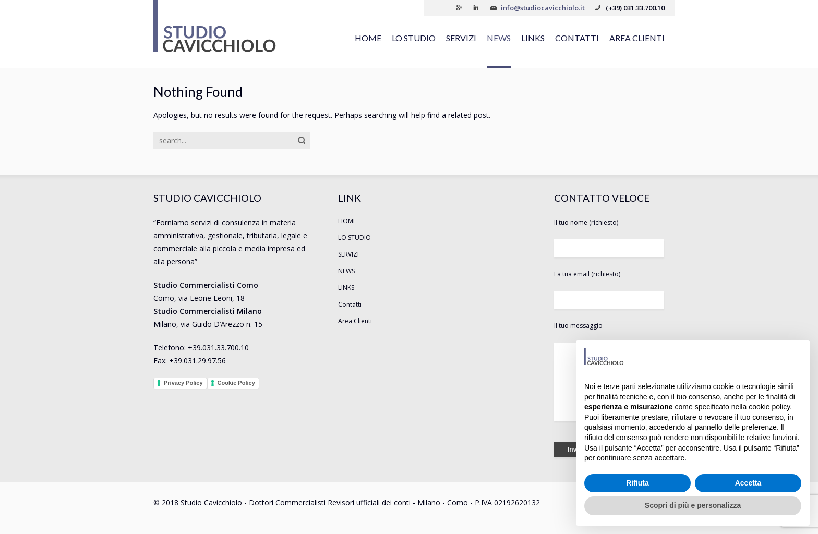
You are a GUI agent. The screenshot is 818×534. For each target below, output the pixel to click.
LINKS (533, 38)
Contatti (577, 38)
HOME (368, 38)
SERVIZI (461, 38)
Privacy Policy (183, 383)
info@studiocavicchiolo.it (543, 8)
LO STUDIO (414, 38)
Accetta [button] (748, 483)
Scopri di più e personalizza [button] (693, 505)
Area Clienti (637, 38)
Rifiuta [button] (637, 483)
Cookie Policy (236, 383)
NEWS (499, 38)
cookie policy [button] (769, 407)
